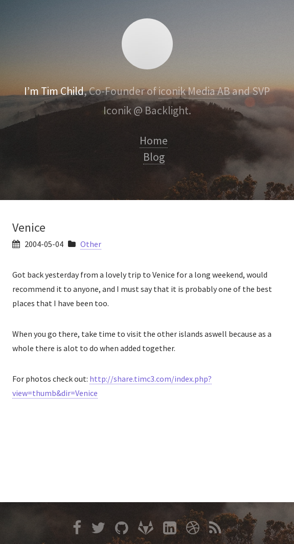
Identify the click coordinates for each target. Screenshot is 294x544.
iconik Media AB (194, 91)
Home (154, 140)
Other (90, 244)
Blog (154, 157)
